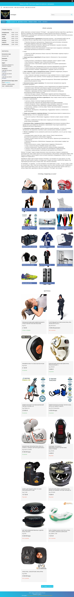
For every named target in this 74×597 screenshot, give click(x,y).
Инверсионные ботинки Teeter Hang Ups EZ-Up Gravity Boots (60, 405)
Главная (4, 21)
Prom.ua (43, 592)
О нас (39, 21)
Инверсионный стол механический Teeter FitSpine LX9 (33, 405)
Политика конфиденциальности (45, 595)
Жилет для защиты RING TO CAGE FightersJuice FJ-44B (31, 489)
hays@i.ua (7, 82)
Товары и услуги (11, 21)
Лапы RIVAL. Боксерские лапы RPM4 (32, 571)
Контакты (45, 21)
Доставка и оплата (22, 21)
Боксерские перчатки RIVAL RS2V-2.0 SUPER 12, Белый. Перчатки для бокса (33, 447)
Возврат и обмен (33, 21)
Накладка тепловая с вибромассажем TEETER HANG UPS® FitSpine (58, 448)
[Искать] (71, 14)
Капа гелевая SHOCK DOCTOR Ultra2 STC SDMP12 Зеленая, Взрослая (59, 531)
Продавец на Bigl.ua (37, 594)
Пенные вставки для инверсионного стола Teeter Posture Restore (33, 323)
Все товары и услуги (47, 586)
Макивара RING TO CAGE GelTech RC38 (33, 363)
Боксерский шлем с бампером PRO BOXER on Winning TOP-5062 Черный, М (60, 489)
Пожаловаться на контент (32, 595)
